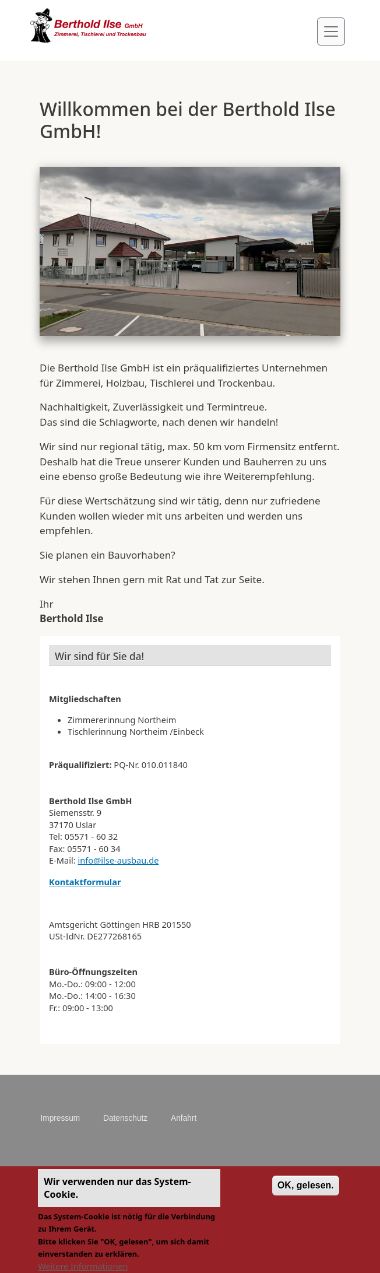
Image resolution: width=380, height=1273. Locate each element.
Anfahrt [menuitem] (183, 1118)
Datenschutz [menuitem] (125, 1118)
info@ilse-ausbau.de (118, 860)
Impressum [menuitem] (60, 1118)
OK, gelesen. (305, 1192)
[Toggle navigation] (331, 31)
